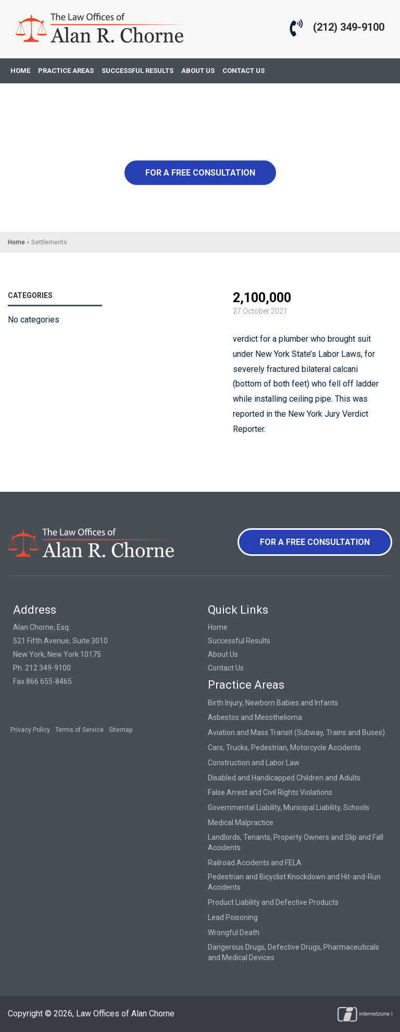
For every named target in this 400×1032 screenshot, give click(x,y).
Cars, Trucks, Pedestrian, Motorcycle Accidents (284, 747)
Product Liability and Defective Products (273, 902)
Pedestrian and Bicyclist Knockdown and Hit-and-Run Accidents (294, 882)
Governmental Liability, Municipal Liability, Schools (288, 807)
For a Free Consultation (200, 173)
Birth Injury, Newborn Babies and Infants (273, 703)
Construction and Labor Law (253, 763)
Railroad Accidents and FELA (255, 863)
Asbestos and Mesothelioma (255, 717)
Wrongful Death (233, 932)
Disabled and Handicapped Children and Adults (284, 778)
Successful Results (239, 641)
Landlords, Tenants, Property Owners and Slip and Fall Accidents (295, 842)
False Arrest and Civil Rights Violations (270, 792)
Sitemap (120, 729)
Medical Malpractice (240, 822)
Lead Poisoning (233, 917)
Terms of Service (79, 729)
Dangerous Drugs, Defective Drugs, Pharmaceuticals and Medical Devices (293, 952)
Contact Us (226, 668)
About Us (223, 654)
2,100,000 (262, 297)
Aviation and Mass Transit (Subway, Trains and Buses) (296, 732)
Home (16, 242)
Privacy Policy (30, 729)
